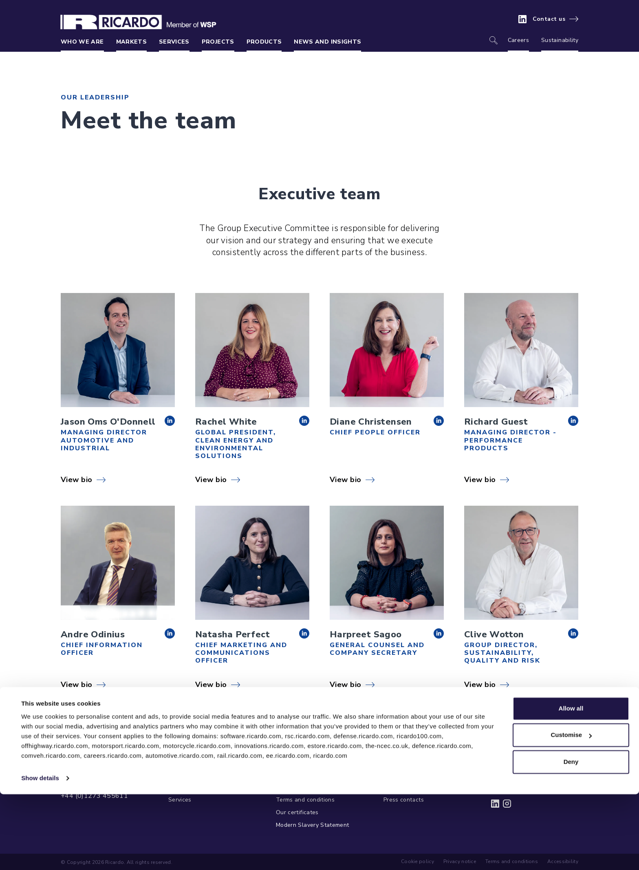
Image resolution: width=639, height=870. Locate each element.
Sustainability (559, 40)
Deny (571, 837)
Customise (571, 810)
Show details (40, 853)
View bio (77, 480)
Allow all (571, 784)
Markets (131, 42)
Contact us (549, 19)
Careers (518, 40)
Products (264, 42)
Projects (218, 42)
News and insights (327, 42)
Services (174, 42)
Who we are (82, 42)
